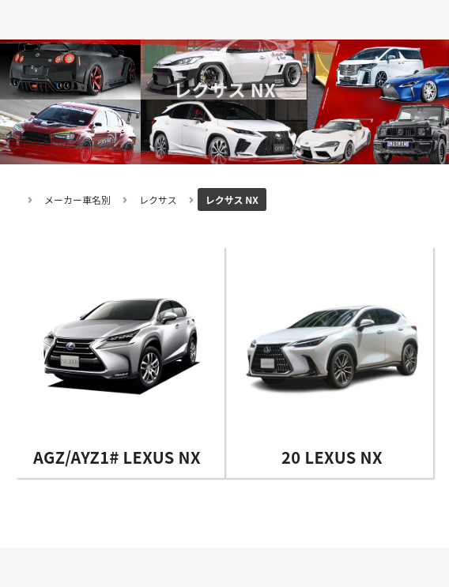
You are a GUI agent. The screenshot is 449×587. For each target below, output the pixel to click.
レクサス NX (232, 199)
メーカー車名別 (77, 199)
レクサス (158, 199)
